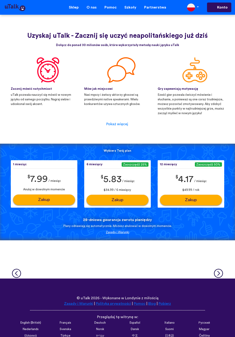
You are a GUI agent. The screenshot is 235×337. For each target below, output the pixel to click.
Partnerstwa (155, 7)
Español (135, 322)
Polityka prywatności (113, 303)
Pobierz (165, 303)
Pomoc (110, 7)
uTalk (85, 298)
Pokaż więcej (117, 124)
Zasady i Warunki (117, 232)
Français (65, 322)
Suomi (169, 329)
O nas (92, 7)
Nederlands (31, 329)
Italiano (170, 322)
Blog (152, 303)
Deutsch (100, 322)
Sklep (74, 7)
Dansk (135, 329)
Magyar (204, 329)
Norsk (100, 329)
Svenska (65, 329)
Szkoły (130, 7)
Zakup (44, 200)
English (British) (30, 322)
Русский (204, 322)
